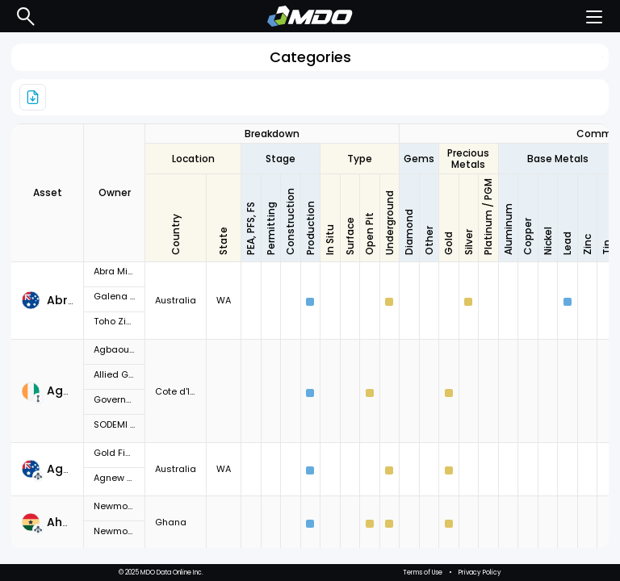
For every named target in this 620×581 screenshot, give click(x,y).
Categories (310, 57)
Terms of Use (422, 572)
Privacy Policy (480, 572)
